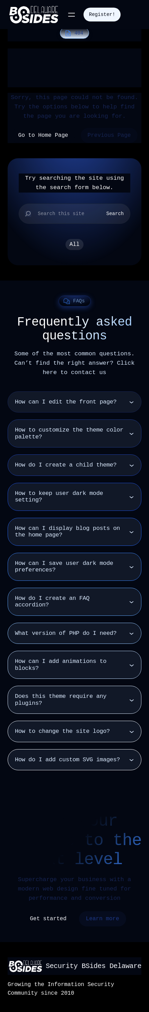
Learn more (102, 919)
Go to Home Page (43, 135)
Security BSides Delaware (93, 966)
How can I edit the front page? (65, 402)
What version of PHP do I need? (65, 633)
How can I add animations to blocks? (60, 665)
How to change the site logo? (62, 731)
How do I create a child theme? (65, 465)
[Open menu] (72, 15)
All (75, 244)
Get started (48, 919)
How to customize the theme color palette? (69, 433)
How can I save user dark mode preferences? (64, 567)
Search (115, 213)
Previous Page (109, 135)
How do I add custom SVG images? (67, 759)
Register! (102, 14)
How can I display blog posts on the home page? (67, 532)
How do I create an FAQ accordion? (52, 602)
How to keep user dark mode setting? (59, 497)
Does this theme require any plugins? (60, 700)
